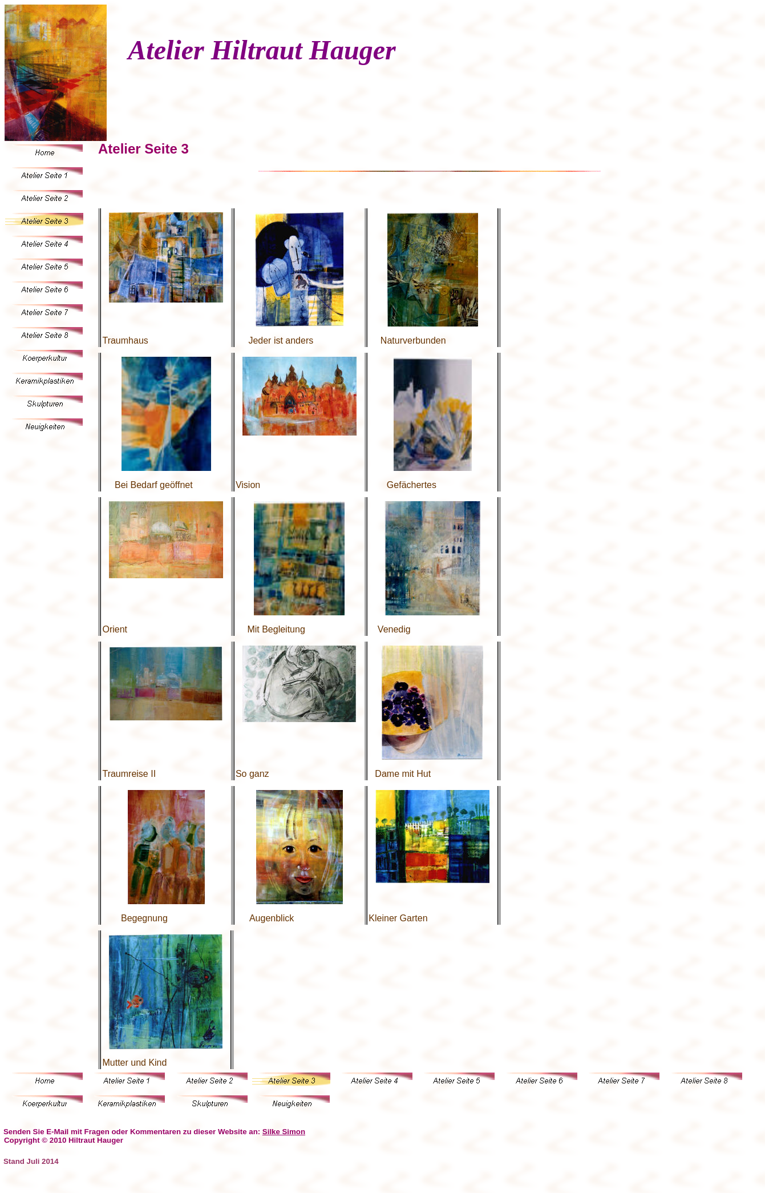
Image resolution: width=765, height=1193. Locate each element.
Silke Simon (283, 1131)
